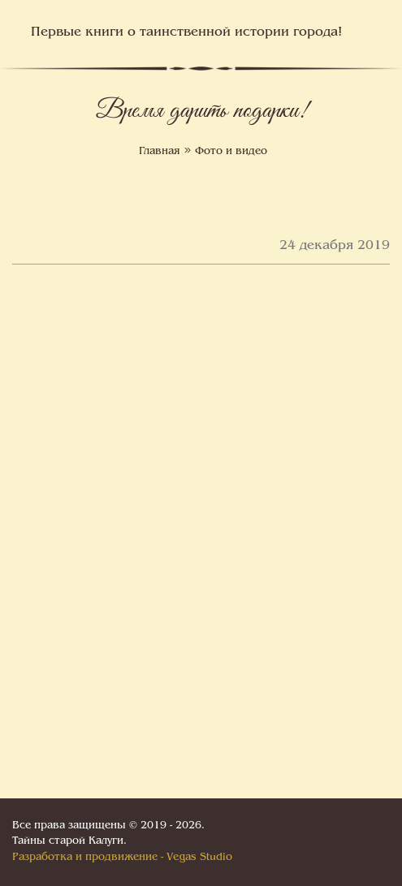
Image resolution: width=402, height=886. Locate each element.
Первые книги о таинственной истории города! (186, 32)
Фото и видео (231, 152)
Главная (159, 152)
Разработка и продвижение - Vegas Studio (122, 857)
